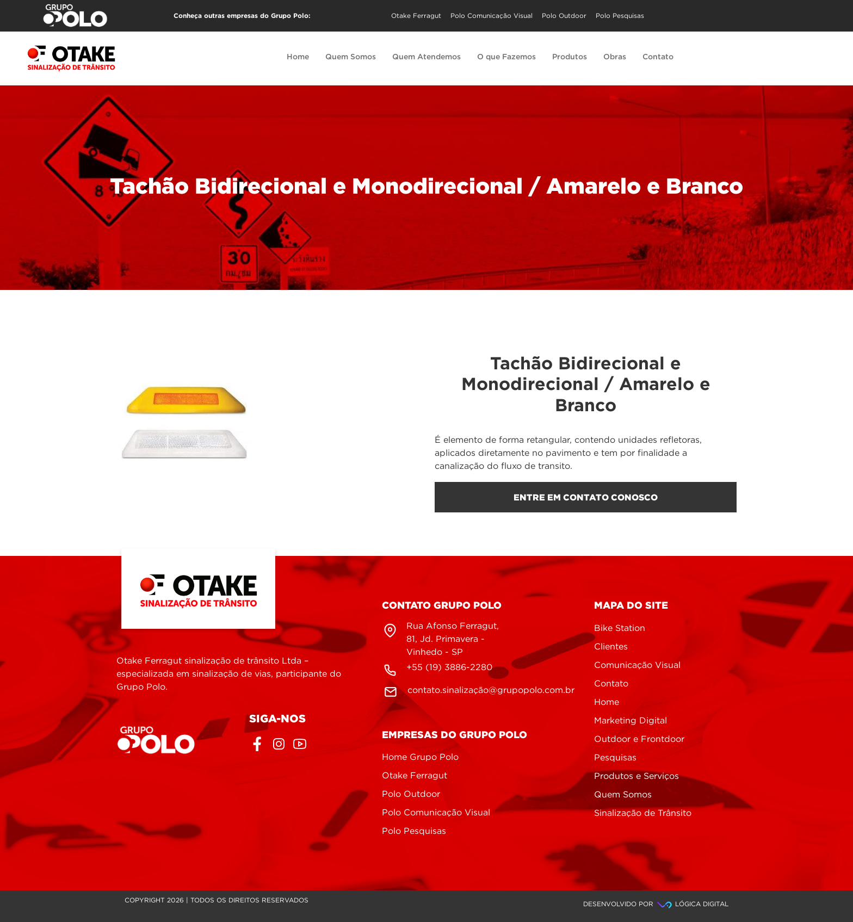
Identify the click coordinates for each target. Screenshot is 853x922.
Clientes (611, 647)
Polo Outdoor (564, 16)
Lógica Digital (692, 904)
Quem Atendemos (426, 57)
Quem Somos (350, 57)
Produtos (569, 57)
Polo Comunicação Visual (491, 16)
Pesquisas (615, 758)
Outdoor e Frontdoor (639, 739)
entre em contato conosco (586, 497)
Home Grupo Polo (420, 757)
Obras (614, 57)
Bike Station (619, 628)
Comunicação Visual (637, 665)
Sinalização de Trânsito (642, 813)
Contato (657, 57)
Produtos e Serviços (636, 776)
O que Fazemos (506, 57)
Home (298, 57)
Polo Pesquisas (620, 16)
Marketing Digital (630, 721)
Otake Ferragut (416, 16)
